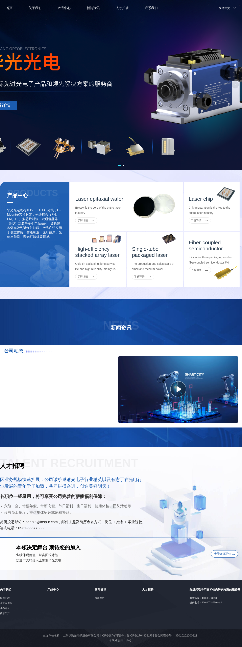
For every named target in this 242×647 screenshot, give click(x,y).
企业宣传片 (6, 603)
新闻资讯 (100, 589)
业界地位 (5, 608)
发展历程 (5, 598)
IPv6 (128, 640)
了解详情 (82, 220)
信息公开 (5, 613)
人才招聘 (147, 589)
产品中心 (53, 589)
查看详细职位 (224, 553)
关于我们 (5, 589)
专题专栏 (99, 598)
